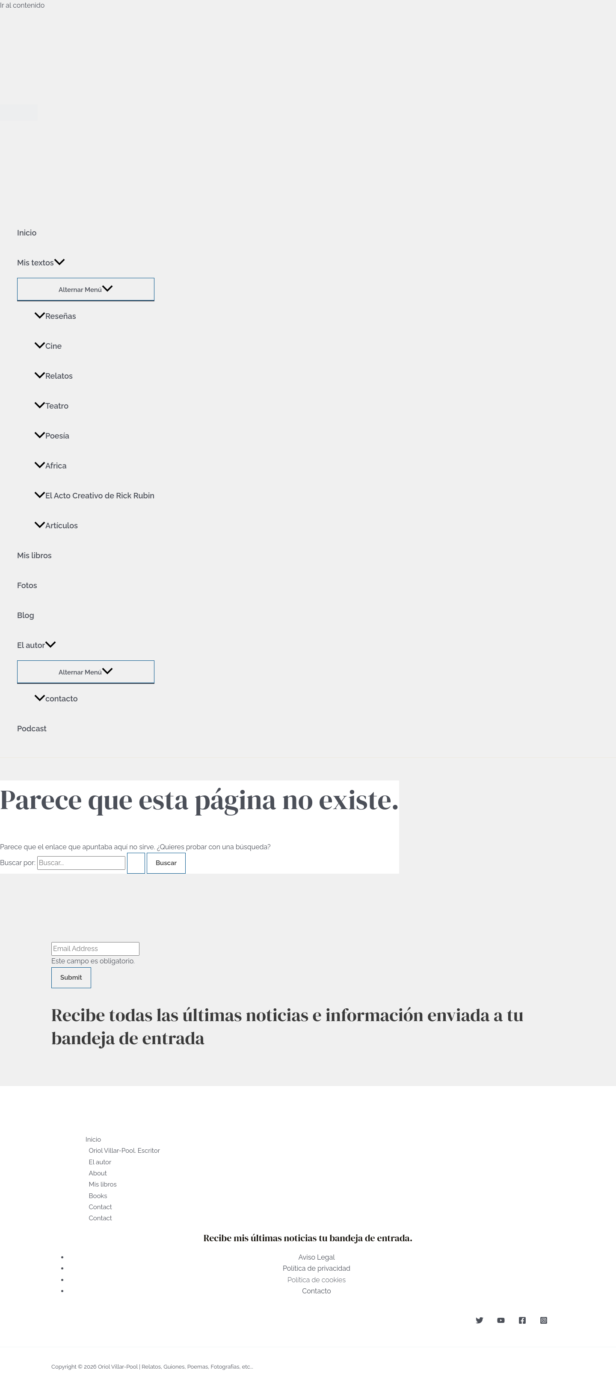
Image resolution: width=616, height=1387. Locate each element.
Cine (48, 346)
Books (98, 1196)
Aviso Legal (316, 1257)
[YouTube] (501, 1322)
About (98, 1173)
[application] (59, 263)
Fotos (27, 585)
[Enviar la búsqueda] (136, 863)
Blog (25, 615)
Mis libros (34, 555)
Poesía (51, 435)
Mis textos (41, 263)
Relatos (53, 375)
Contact (100, 1207)
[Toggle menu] (85, 289)
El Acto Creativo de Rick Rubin (94, 495)
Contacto (316, 1291)
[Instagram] (544, 1322)
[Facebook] (522, 1322)
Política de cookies (316, 1280)
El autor (36, 645)
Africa (50, 465)
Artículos (56, 525)
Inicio (26, 232)
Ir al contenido (22, 5)
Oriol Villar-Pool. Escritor (124, 1150)
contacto (56, 698)
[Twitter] (479, 1322)
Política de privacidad (316, 1268)
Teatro (51, 405)
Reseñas (55, 316)
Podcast (32, 728)
